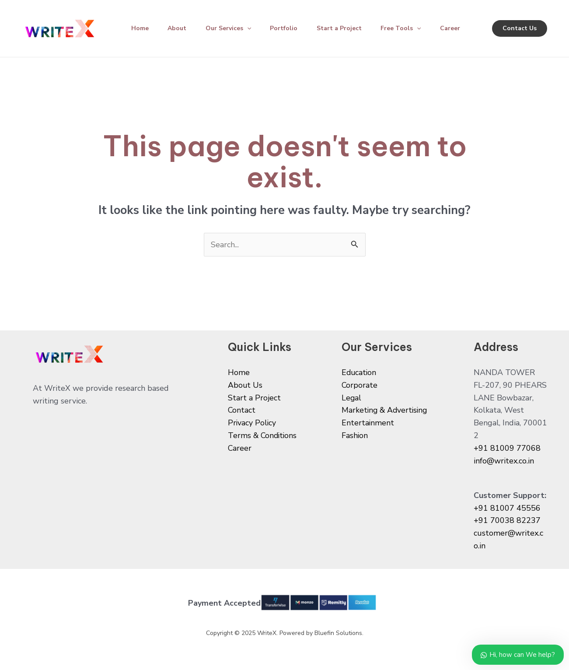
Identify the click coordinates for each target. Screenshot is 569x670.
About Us (245, 385)
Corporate (360, 385)
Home (141, 28)
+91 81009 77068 (507, 448)
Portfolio (291, 28)
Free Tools (412, 28)
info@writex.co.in (504, 461)
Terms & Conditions (263, 435)
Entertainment (368, 422)
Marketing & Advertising (386, 410)
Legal (352, 398)
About (180, 28)
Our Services (233, 28)
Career (463, 28)
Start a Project (348, 28)
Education (359, 372)
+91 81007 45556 (507, 508)
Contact (242, 410)
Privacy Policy (252, 422)
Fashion (355, 435)
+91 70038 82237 (507, 520)
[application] (252, 28)
